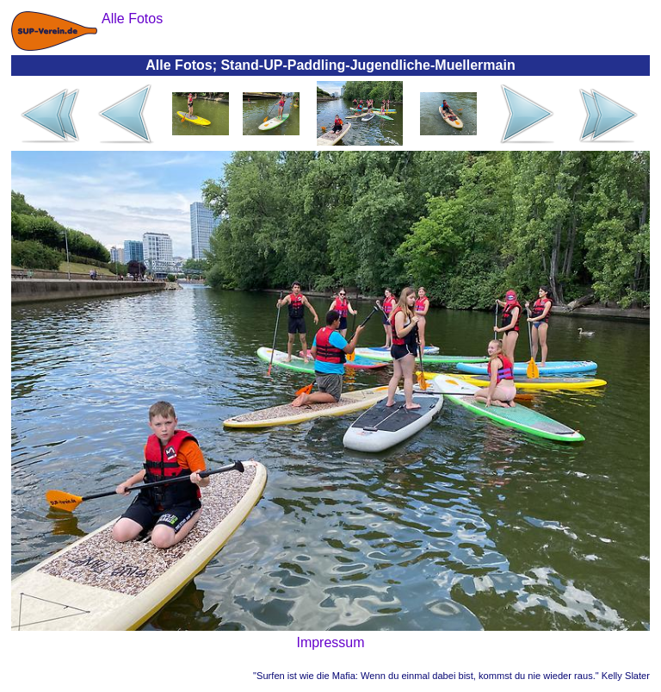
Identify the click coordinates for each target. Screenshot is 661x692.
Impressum (330, 642)
